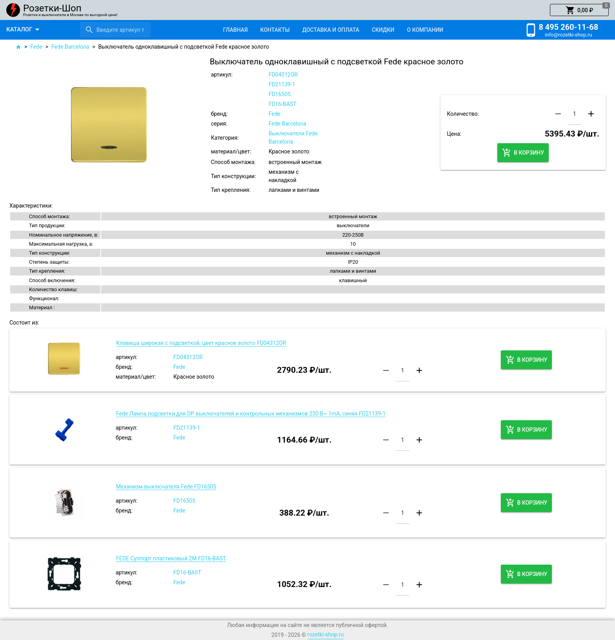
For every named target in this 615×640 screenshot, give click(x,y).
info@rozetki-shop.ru (568, 34)
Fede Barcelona (70, 47)
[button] (579, 10)
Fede (36, 47)
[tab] (235, 30)
